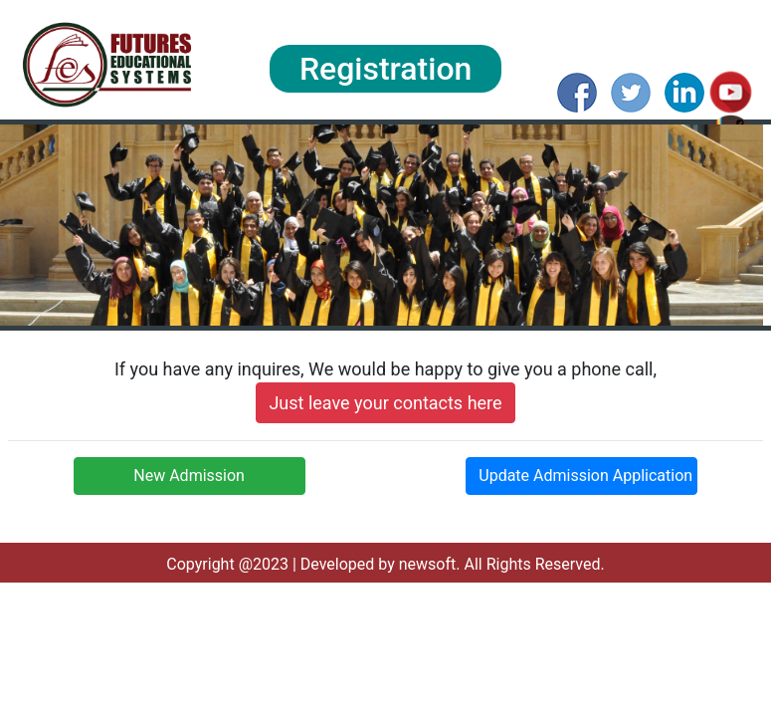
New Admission (189, 475)
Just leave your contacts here (385, 402)
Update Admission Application (585, 475)
